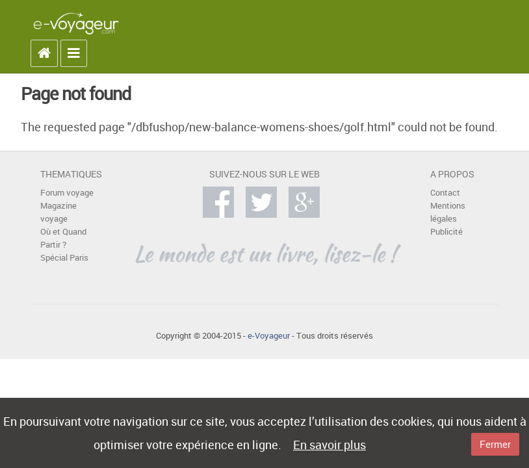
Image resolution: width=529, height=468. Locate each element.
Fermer (495, 443)
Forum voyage (67, 192)
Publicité (446, 231)
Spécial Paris (64, 257)
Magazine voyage (58, 212)
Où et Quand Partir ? (63, 238)
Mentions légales (447, 212)
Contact (445, 192)
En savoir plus (329, 444)
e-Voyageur (269, 335)
